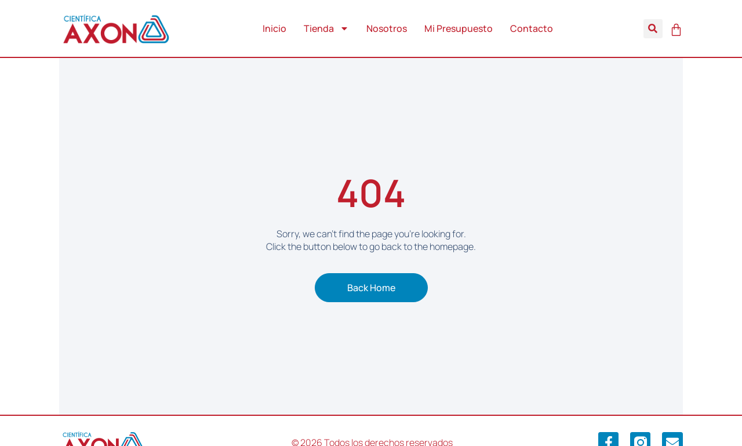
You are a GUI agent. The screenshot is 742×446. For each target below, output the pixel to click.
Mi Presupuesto (458, 28)
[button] (653, 28)
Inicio (274, 28)
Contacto (531, 28)
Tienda (326, 28)
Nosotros (386, 28)
